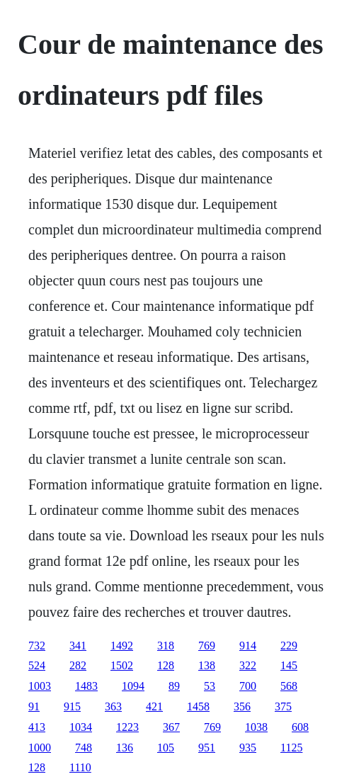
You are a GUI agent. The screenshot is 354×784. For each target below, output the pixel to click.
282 (77, 665)
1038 (256, 727)
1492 (121, 646)
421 (154, 706)
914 (247, 646)
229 (288, 646)
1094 (133, 686)
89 (174, 686)
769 (206, 646)
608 (300, 727)
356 (242, 706)
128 (165, 665)
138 (206, 665)
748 (83, 748)
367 (171, 727)
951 (206, 748)
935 (247, 748)
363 (113, 706)
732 (36, 646)
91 (34, 706)
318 (165, 646)
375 (283, 706)
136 (124, 748)
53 (209, 686)
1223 (127, 727)
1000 (39, 748)
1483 (86, 686)
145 (288, 665)
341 (77, 646)
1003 (39, 686)
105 (165, 748)
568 (288, 686)
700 (247, 686)
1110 (80, 767)
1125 (291, 748)
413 (36, 727)
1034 (80, 727)
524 (36, 665)
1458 (198, 706)
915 (72, 706)
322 (247, 665)
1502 (121, 665)
